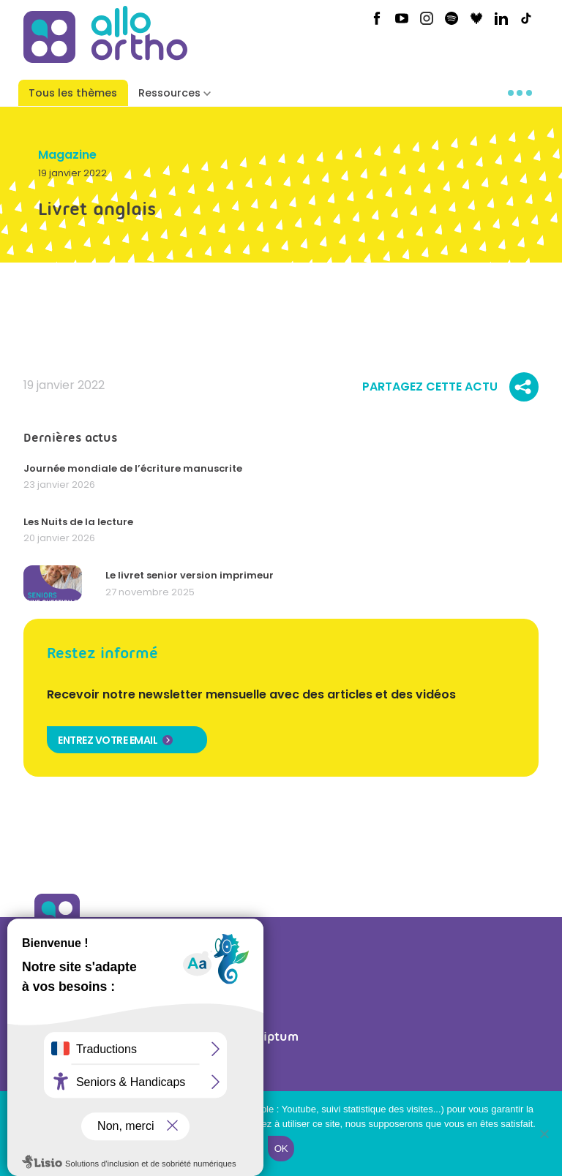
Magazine (67, 154)
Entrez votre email (107, 740)
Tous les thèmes (73, 93)
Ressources (169, 93)
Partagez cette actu (450, 387)
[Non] (543, 1133)
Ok (281, 1148)
